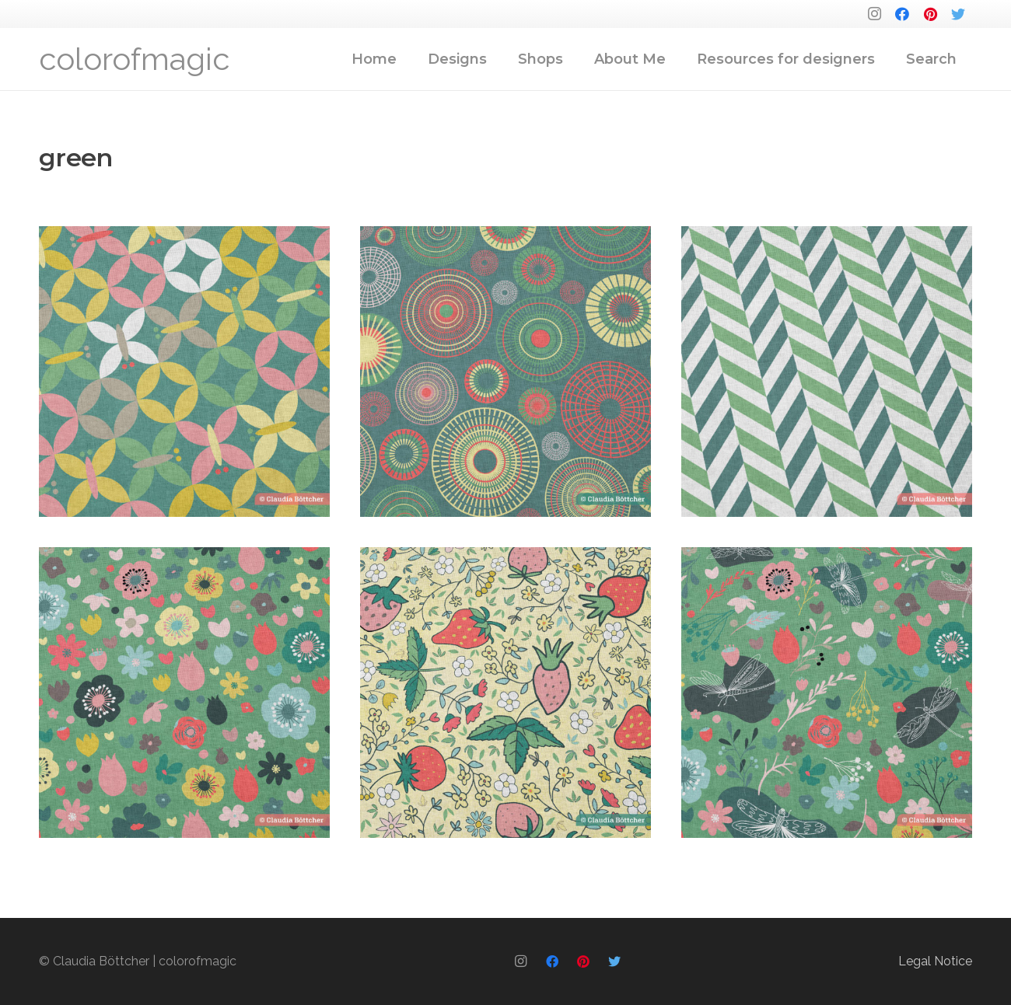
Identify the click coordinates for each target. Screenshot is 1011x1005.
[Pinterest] (930, 14)
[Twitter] (958, 14)
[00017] (826, 692)
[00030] (184, 371)
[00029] (505, 371)
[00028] (826, 371)
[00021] (184, 692)
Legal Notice (935, 961)
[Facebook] (902, 14)
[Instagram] (874, 14)
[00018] (505, 692)
